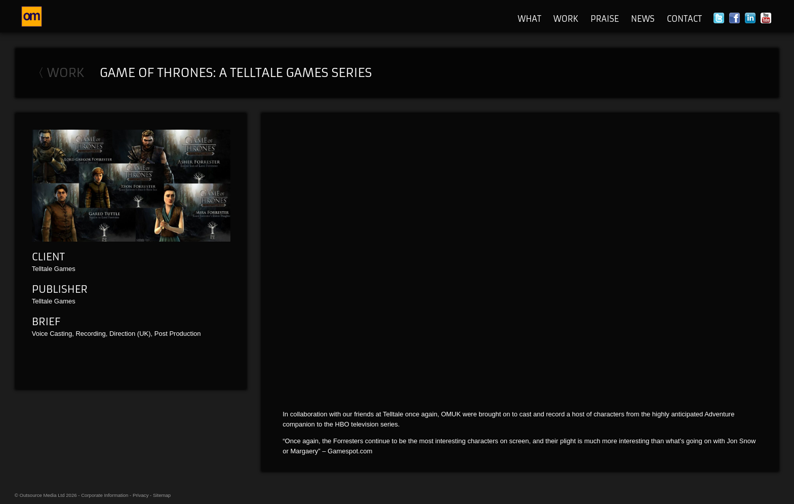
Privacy (140, 495)
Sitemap (162, 495)
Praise (604, 19)
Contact (684, 19)
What (529, 19)
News (643, 19)
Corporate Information (104, 495)
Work (565, 19)
